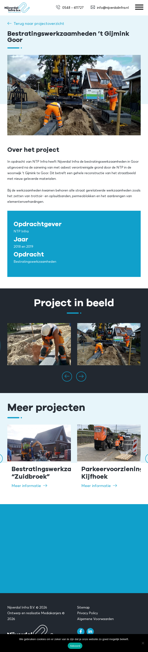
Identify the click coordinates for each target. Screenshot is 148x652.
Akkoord (75, 645)
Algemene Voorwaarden (95, 619)
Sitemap (83, 607)
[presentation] (67, 377)
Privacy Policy (87, 613)
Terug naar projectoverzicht (39, 23)
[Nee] (143, 643)
